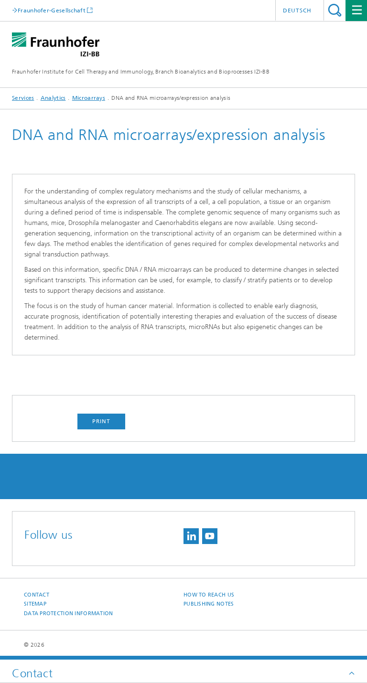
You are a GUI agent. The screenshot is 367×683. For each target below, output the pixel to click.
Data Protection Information (68, 613)
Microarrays (88, 98)
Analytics (53, 98)
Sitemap (35, 604)
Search (334, 10)
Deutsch (297, 10)
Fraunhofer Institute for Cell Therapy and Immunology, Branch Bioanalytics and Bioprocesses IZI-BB (141, 71)
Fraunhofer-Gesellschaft (52, 10)
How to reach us (209, 595)
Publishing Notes (209, 604)
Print (101, 421)
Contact (36, 595)
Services (23, 98)
